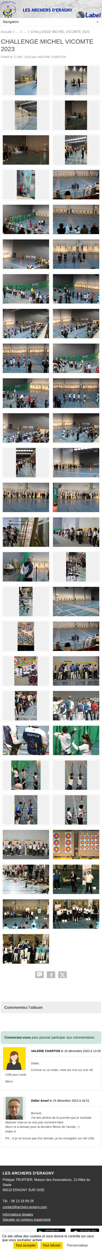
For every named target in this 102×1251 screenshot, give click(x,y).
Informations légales (18, 1214)
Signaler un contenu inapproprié (27, 1219)
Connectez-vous (17, 1037)
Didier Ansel (40, 1100)
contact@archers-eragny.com (25, 1207)
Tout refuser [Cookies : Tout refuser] (51, 1245)
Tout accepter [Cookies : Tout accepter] (26, 1245)
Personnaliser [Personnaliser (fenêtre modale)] (77, 1245)
